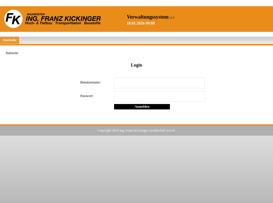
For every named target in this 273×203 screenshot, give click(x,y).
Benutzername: (90, 82)
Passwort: (87, 96)
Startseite (10, 40)
